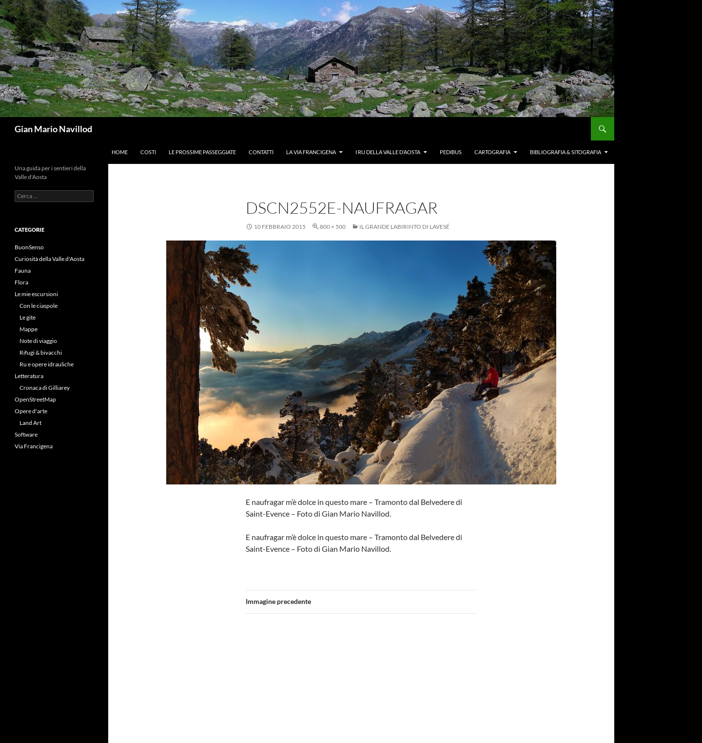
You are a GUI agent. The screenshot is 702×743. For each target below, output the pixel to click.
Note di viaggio (38, 340)
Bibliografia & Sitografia (565, 152)
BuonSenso (29, 247)
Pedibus (451, 152)
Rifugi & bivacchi (41, 352)
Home (120, 152)
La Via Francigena (311, 152)
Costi (148, 152)
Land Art (30, 422)
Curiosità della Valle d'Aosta (49, 258)
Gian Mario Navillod (53, 128)
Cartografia (492, 152)
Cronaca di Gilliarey (45, 387)
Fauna (23, 270)
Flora (21, 282)
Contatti (261, 152)
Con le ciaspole (39, 305)
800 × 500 (333, 226)
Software (26, 434)
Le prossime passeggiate (202, 152)
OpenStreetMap (35, 399)
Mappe (29, 329)
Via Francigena (34, 446)
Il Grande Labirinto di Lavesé (404, 226)
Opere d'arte (31, 411)
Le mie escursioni (36, 294)
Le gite (28, 317)
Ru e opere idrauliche (47, 364)
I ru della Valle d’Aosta (387, 152)
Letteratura (29, 376)
